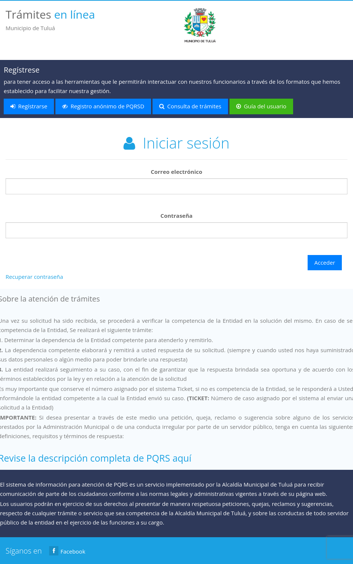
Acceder (324, 262)
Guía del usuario (261, 106)
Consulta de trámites (190, 106)
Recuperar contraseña (34, 276)
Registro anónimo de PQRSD (103, 106)
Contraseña (176, 215)
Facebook (67, 550)
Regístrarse (28, 106)
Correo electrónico (176, 171)
